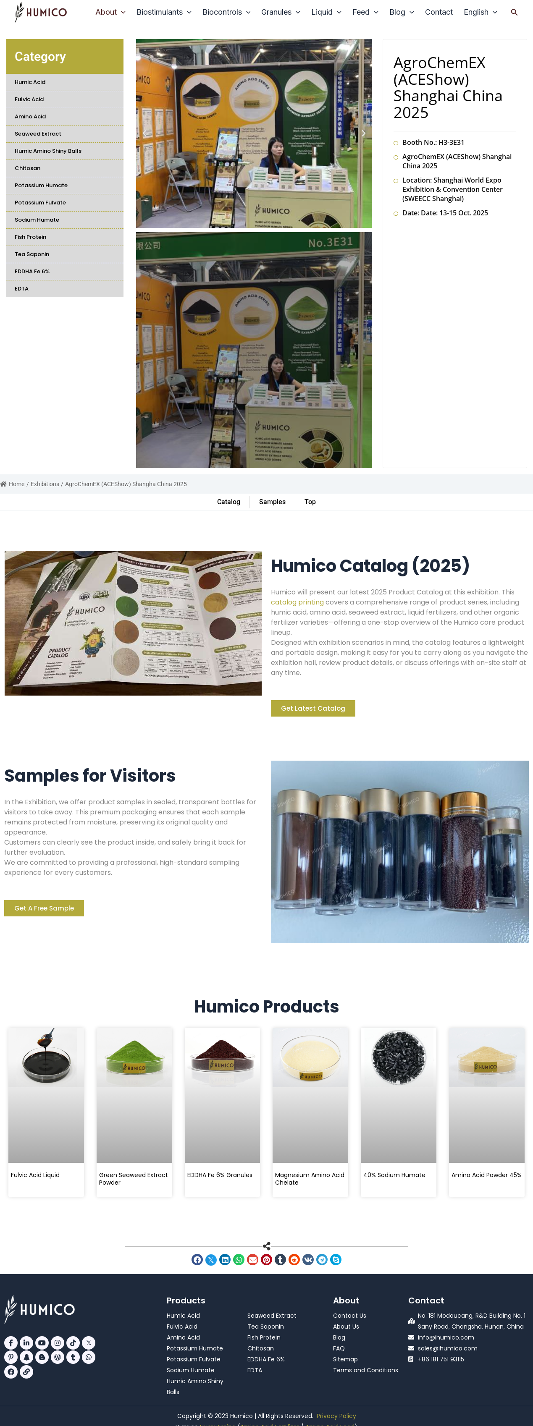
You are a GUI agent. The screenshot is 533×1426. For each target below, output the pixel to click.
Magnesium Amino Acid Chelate (309, 1179)
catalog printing (297, 602)
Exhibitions (45, 484)
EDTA (22, 289)
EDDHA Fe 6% (32, 271)
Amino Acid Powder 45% (487, 1175)
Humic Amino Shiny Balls (48, 151)
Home (12, 484)
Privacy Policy (336, 1416)
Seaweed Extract (38, 134)
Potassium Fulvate (40, 203)
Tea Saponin (32, 254)
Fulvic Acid (29, 99)
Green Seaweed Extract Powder (133, 1179)
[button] (514, 12)
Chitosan (27, 168)
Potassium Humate (41, 185)
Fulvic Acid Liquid (35, 1175)
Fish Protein (30, 237)
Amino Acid (30, 116)
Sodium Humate (37, 220)
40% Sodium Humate (394, 1175)
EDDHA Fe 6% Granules (219, 1175)
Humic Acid (30, 82)
